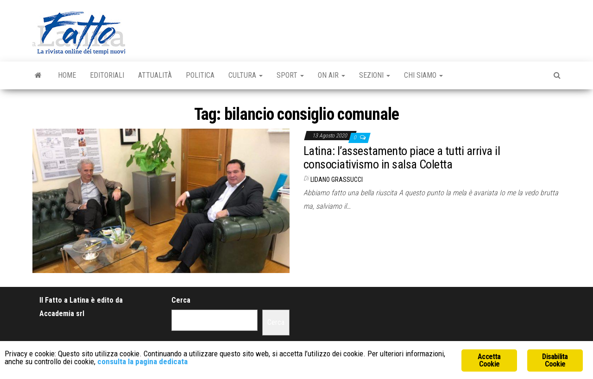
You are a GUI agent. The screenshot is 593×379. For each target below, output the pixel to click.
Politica (200, 75)
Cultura (245, 75)
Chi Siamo (423, 75)
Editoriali (107, 75)
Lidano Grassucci (336, 179)
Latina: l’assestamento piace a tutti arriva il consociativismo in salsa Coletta (401, 157)
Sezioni (374, 75)
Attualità (155, 75)
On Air (331, 75)
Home (67, 75)
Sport (290, 75)
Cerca (180, 300)
